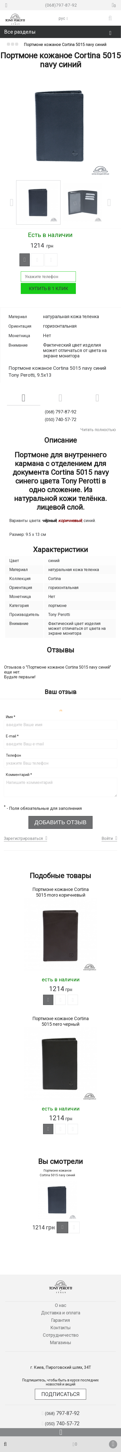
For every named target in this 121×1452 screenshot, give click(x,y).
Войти (107, 838)
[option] (60, 125)
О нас (60, 1305)
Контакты (60, 1327)
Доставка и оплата (60, 1312)
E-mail (12, 736)
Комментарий (19, 775)
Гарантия (60, 1320)
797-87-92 (60, 1413)
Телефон (13, 755)
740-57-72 (60, 1423)
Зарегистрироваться (23, 838)
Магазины (60, 1342)
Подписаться (60, 1394)
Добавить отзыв (61, 822)
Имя (10, 717)
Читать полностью (98, 429)
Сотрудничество (60, 1335)
